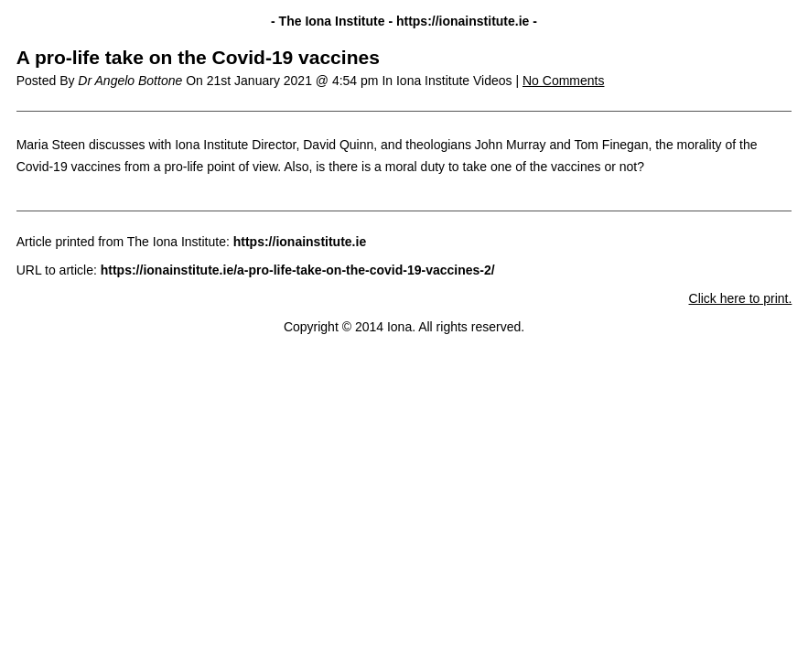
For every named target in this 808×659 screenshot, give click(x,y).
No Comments (563, 80)
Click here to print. (740, 298)
